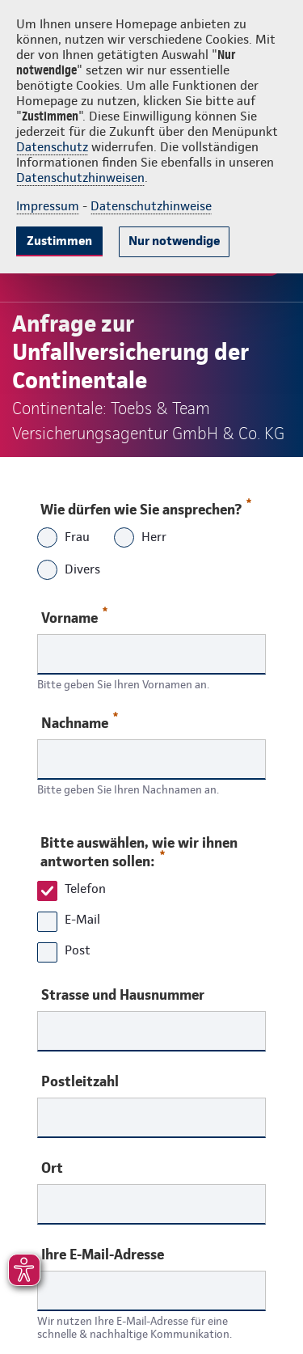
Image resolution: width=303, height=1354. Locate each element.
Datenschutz (52, 146)
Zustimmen (59, 240)
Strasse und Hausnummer (122, 995)
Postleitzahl (80, 1081)
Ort (52, 1168)
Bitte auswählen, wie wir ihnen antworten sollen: (139, 852)
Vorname (74, 616)
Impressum (47, 206)
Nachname (79, 722)
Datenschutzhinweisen (80, 177)
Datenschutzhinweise (151, 206)
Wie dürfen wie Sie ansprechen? (145, 505)
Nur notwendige (174, 240)
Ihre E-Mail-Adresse (102, 1254)
